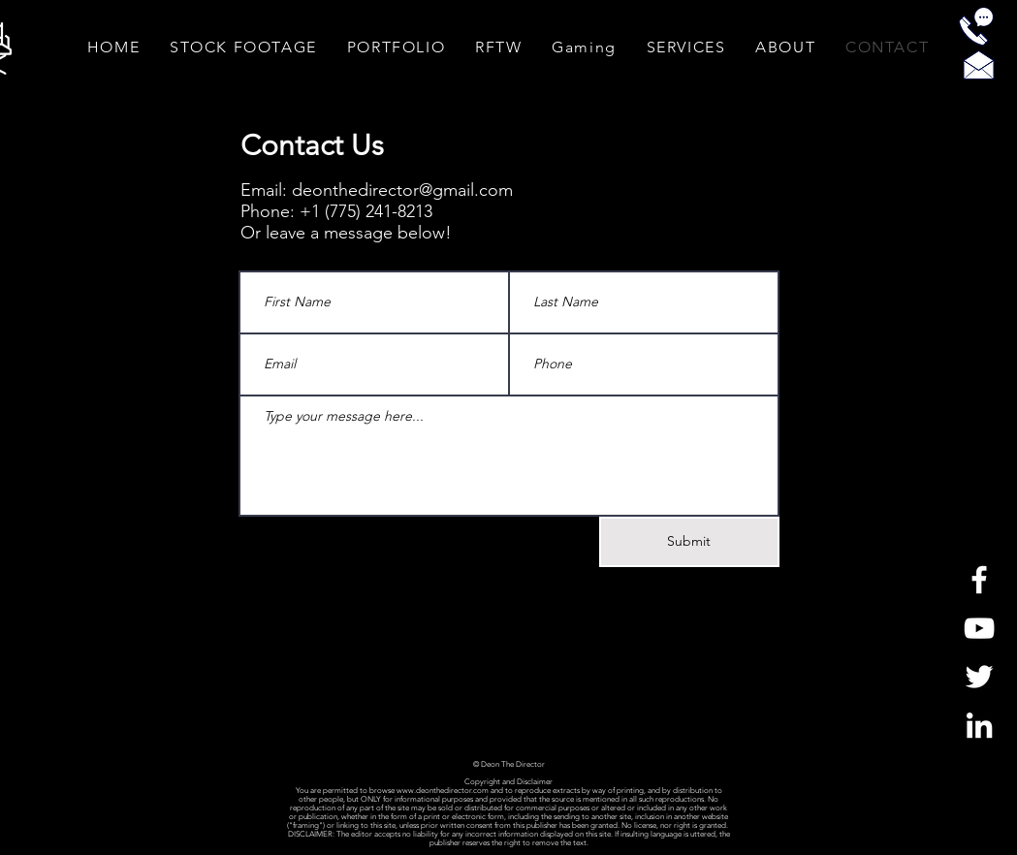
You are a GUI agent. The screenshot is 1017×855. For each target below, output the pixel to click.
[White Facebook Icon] (979, 579)
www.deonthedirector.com (443, 790)
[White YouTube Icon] (979, 628)
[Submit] (689, 542)
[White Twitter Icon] (979, 676)
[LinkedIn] (979, 725)
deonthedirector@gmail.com (402, 190)
